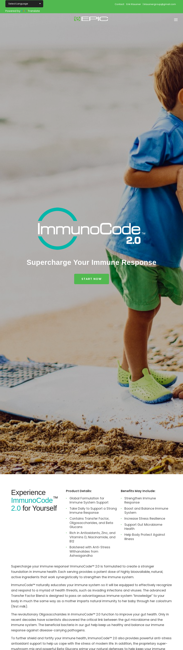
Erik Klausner (133, 4)
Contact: (120, 4)
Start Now (91, 279)
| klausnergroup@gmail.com (159, 4)
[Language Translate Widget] (24, 3)
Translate (30, 11)
